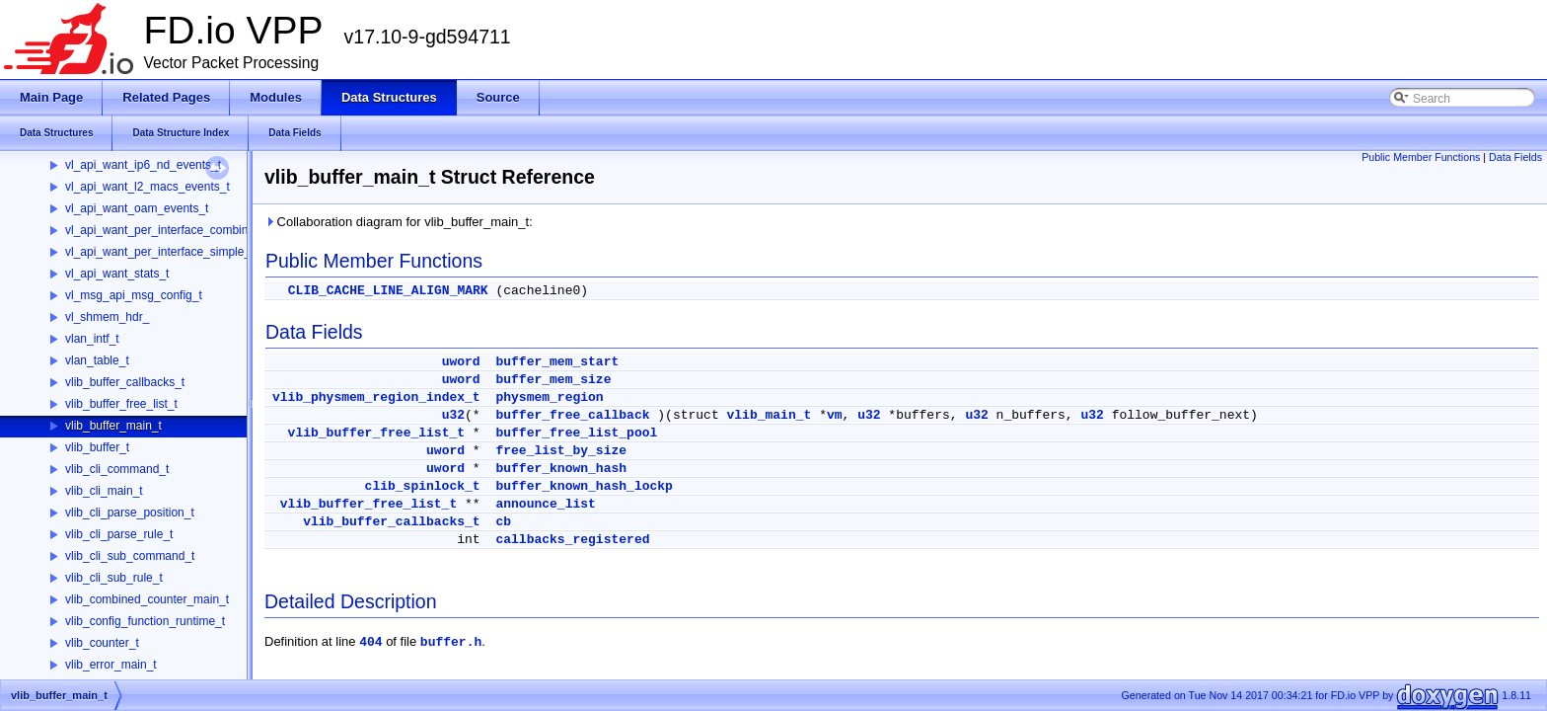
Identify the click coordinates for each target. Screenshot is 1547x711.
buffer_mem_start (557, 362)
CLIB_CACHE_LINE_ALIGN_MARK (388, 290)
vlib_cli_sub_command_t (129, 556)
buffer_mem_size (553, 379)
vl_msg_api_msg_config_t (133, 295)
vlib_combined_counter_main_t (147, 599)
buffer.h (450, 642)
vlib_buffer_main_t (113, 426)
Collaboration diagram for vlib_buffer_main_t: (398, 221)
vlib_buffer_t (97, 447)
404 (370, 642)
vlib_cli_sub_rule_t (114, 578)
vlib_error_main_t (111, 665)
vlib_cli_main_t (104, 491)
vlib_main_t (769, 415)
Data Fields (1515, 157)
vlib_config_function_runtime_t (145, 621)
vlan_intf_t (92, 339)
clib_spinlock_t (422, 486)
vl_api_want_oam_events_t (136, 208)
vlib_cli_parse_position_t (129, 512)
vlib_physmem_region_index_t (376, 397)
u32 (453, 415)
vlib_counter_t (102, 643)
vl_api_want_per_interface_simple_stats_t (175, 252)
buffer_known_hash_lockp (583, 486)
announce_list (545, 504)
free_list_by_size (560, 450)
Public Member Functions (1421, 157)
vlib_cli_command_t (117, 469)
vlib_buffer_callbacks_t (124, 382)
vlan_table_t (97, 360)
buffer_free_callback (572, 415)
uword (461, 362)
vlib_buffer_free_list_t (121, 404)
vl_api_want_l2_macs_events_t (147, 187)
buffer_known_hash (560, 468)
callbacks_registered (572, 539)
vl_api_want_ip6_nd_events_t (143, 165)
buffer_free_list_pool (576, 433)
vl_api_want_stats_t (117, 273)
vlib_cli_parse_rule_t (119, 534)
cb (503, 521)
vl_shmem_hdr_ (107, 317)
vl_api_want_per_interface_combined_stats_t (184, 230)
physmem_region (549, 397)
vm (835, 415)
